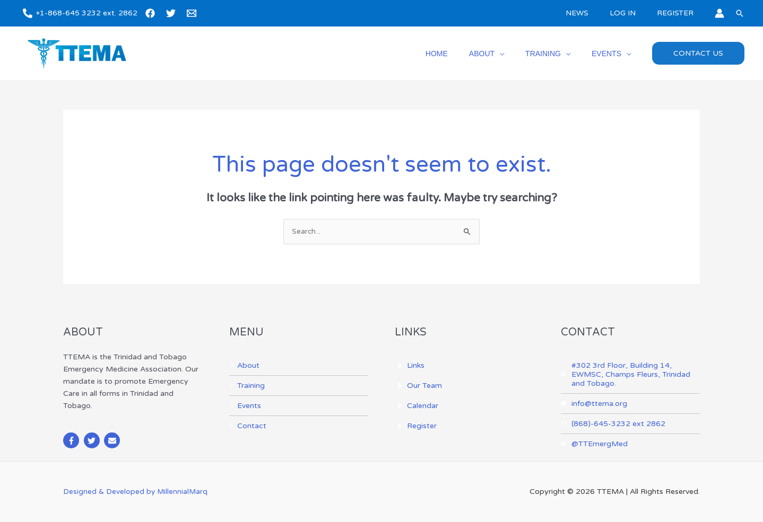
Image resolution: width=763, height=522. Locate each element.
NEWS (593, 12)
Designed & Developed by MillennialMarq (136, 492)
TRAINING (552, 53)
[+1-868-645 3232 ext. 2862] (80, 13)
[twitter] (172, 13)
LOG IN (632, 12)
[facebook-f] (72, 441)
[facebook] (152, 13)
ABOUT (497, 53)
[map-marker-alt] (630, 374)
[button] (739, 13)
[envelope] (113, 441)
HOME (459, 53)
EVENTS (610, 53)
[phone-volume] (613, 424)
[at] (594, 444)
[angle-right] (244, 365)
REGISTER (678, 12)
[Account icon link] (719, 13)
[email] (193, 13)
